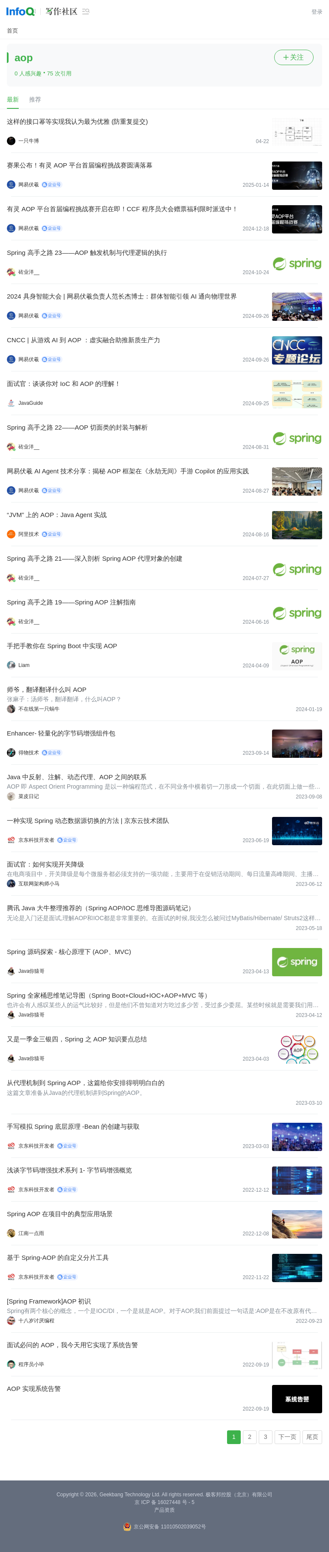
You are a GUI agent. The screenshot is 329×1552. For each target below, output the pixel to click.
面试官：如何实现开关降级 (45, 864)
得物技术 (28, 753)
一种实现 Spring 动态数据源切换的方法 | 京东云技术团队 (88, 820)
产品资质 (164, 1510)
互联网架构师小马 (39, 884)
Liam (24, 665)
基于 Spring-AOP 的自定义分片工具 (58, 1257)
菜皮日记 (28, 796)
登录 (317, 12)
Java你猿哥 (31, 971)
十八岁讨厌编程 (36, 1321)
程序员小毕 (31, 1364)
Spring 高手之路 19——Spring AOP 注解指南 (71, 602)
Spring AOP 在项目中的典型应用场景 (60, 1213)
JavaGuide (30, 403)
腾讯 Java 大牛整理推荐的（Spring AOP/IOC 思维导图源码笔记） (100, 908)
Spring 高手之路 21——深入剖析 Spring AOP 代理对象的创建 (94, 558)
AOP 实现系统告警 (34, 1388)
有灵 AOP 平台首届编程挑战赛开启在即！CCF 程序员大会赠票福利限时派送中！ (122, 208)
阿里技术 (28, 534)
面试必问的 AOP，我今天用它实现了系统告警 (72, 1345)
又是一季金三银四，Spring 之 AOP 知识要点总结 (77, 1039)
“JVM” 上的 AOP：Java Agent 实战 (57, 514)
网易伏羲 (28, 185)
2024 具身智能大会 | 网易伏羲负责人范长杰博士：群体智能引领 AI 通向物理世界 (122, 296)
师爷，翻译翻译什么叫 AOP (47, 689)
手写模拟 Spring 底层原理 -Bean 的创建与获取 (73, 1126)
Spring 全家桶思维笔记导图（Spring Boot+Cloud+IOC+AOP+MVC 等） (109, 995)
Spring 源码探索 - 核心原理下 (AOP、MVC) (69, 951)
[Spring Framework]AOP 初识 (49, 1301)
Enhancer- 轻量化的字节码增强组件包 (61, 733)
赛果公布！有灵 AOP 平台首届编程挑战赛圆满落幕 (80, 165)
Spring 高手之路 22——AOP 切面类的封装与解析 (77, 427)
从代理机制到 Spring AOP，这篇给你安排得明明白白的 (85, 1082)
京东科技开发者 (36, 840)
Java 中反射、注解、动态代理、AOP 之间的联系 (77, 776)
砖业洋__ (28, 272)
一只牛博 (28, 141)
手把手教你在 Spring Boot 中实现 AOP (62, 645)
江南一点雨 (31, 1233)
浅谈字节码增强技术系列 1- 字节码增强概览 (69, 1170)
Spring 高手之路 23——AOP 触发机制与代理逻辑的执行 (87, 252)
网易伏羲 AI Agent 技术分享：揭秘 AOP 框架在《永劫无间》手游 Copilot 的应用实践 (128, 471)
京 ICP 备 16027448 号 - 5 (164, 1502)
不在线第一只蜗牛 (39, 709)
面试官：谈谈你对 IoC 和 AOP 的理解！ (64, 383)
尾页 (312, 1436)
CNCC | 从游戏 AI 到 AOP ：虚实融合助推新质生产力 (83, 340)
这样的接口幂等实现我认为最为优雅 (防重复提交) (77, 121)
